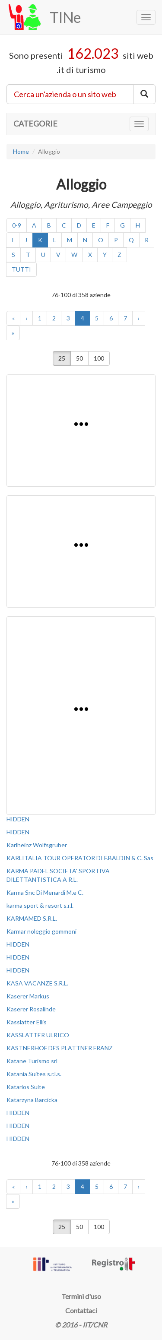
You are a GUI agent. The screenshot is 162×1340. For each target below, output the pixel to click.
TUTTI (21, 269)
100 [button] (99, 358)
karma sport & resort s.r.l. (39, 905)
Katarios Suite (25, 1086)
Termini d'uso (81, 1296)
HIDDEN (17, 819)
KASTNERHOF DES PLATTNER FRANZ (59, 1048)
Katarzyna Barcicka (31, 1099)
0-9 (16, 225)
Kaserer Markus (27, 996)
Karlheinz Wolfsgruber (36, 845)
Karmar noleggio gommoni (41, 931)
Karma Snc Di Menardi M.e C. (44, 892)
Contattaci (81, 1310)
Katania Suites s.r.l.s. (33, 1073)
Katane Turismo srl (31, 1060)
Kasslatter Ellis (26, 1022)
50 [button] (79, 358)
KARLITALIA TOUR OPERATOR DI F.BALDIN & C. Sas (79, 858)
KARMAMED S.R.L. (31, 918)
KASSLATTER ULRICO (37, 1035)
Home (21, 151)
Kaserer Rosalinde (31, 1009)
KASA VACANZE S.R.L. (37, 983)
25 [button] (61, 358)
